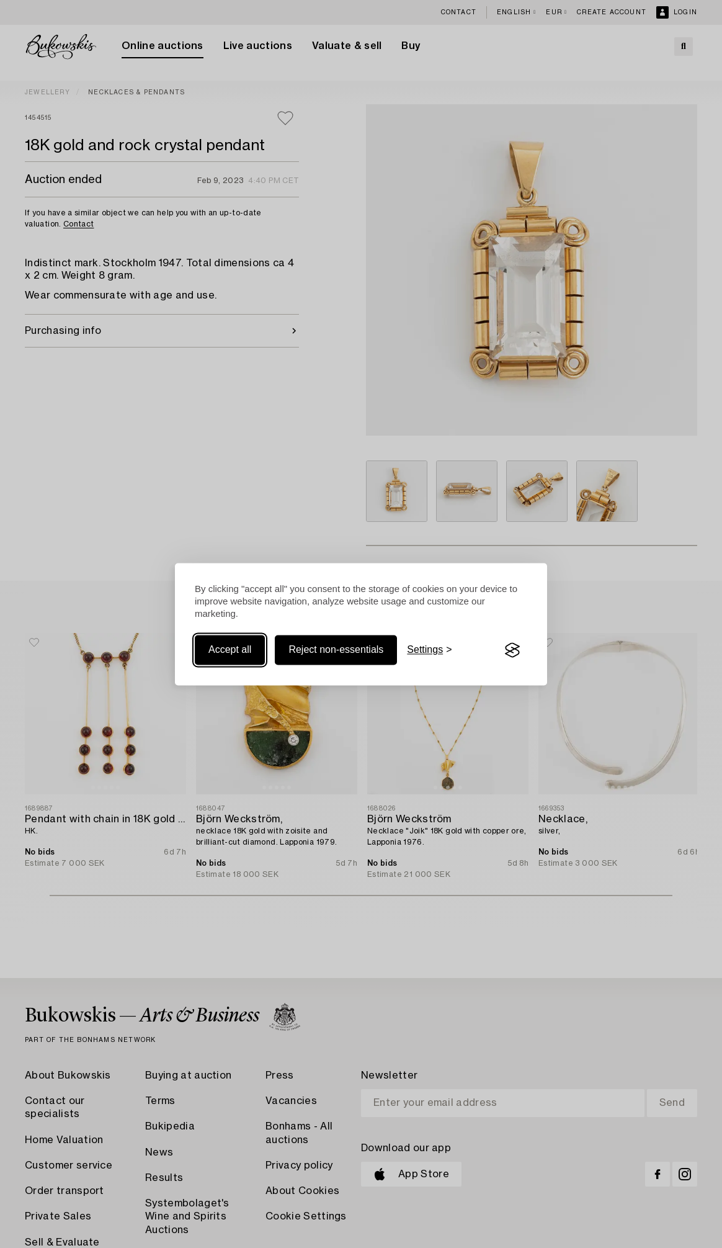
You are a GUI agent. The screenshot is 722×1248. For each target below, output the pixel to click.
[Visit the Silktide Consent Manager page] (512, 650)
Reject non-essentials (335, 650)
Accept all (229, 650)
